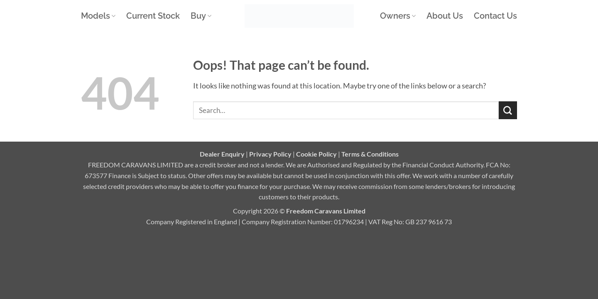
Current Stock (153, 16)
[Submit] (508, 110)
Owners (398, 16)
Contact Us (495, 16)
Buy (201, 16)
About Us (444, 16)
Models (98, 16)
